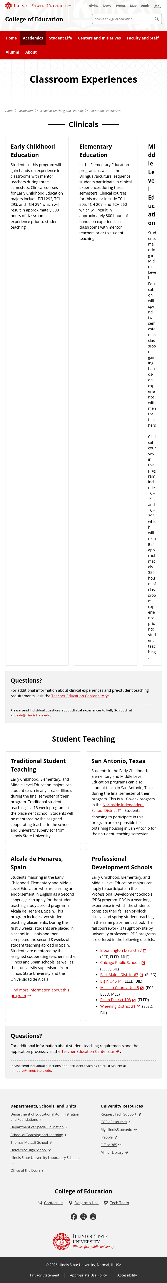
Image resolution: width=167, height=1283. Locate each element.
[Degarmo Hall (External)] (83, 1203)
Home (11, 38)
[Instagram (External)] (93, 1217)
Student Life (60, 38)
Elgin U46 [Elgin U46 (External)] (108, 981)
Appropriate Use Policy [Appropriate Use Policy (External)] (88, 1275)
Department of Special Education (37, 1127)
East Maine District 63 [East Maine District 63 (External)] (119, 974)
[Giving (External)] (93, 5)
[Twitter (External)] (83, 1217)
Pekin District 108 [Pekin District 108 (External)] (115, 999)
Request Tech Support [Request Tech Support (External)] (118, 1114)
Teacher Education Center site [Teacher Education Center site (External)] (77, 695)
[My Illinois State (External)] (157, 5)
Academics (33, 38)
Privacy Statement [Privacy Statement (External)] (44, 1275)
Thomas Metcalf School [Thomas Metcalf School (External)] (29, 1142)
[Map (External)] (133, 5)
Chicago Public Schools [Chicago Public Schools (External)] (120, 962)
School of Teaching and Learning (62, 111)
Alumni (12, 52)
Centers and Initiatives (99, 38)
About (31, 52)
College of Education (34, 19)
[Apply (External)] (145, 5)
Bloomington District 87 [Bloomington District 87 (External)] (121, 950)
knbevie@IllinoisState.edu (30, 715)
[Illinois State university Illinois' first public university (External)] (83, 1241)
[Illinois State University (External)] (38, 5)
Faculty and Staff (143, 38)
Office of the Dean (25, 1170)
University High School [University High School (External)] (28, 1150)
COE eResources (114, 1121)
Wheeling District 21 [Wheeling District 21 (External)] (117, 1006)
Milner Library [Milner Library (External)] (112, 1152)
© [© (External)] (47, 1264)
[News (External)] (107, 5)
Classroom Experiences (105, 111)
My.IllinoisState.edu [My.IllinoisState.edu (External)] (116, 1129)
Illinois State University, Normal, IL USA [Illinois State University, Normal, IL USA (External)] (89, 1264)
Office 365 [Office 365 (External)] (109, 1144)
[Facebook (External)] (74, 1217)
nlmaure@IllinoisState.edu (31, 1070)
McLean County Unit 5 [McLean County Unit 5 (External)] (119, 987)
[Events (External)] (121, 5)
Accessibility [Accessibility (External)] (127, 1275)
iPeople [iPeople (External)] (107, 1137)
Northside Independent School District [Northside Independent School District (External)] (118, 807)
